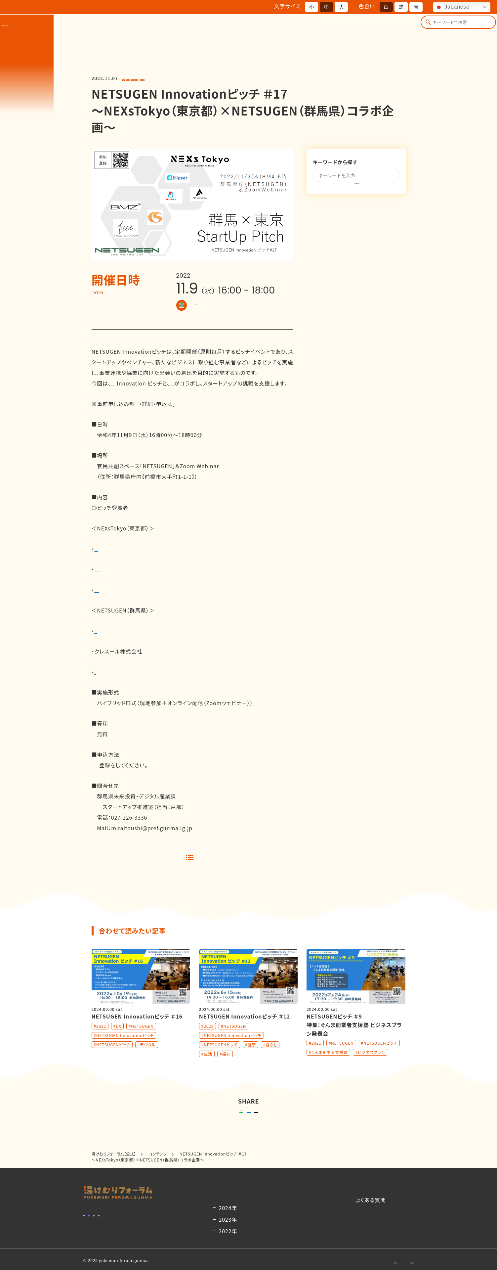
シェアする (247, 1130)
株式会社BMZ (111, 641)
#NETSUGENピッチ (259, 78)
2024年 (228, 1251)
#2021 (315, 1056)
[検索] (424, 29)
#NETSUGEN (155, 78)
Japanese (452, 7)
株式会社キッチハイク (120, 600)
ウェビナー (109, 776)
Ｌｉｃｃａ (103, 682)
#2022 (131, 78)
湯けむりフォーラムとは (197, 29)
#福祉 (225, 1067)
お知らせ (317, 29)
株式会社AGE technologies (129, 580)
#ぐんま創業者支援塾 (328, 1065)
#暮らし (270, 1058)
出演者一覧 (282, 29)
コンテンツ (351, 29)
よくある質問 (390, 29)
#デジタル (147, 1058)
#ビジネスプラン (370, 1065)
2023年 (228, 1262)
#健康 (250, 1058)
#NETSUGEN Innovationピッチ (205, 78)
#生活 (206, 1067)
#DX (117, 1039)
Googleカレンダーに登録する (223, 305)
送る (199, 1130)
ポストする (290, 1130)
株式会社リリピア (115, 559)
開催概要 (246, 29)
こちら (180, 414)
